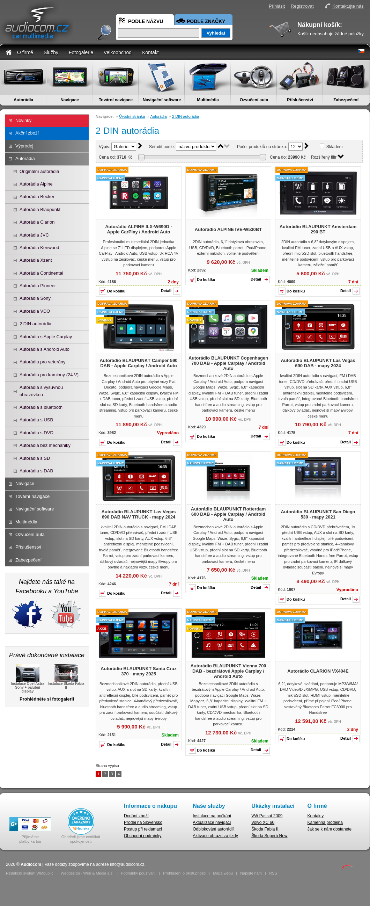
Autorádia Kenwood (39, 247)
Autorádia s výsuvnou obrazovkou (41, 391)
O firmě (25, 52)
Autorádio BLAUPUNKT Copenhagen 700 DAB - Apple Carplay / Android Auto (228, 363)
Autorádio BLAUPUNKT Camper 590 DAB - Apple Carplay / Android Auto (138, 363)
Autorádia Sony (35, 298)
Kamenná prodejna (325, 822)
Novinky (23, 120)
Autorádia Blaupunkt (40, 209)
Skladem (334, 146)
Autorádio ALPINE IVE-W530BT (228, 229)
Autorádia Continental (41, 273)
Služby (51, 52)
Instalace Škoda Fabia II (66, 683)
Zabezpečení (345, 99)
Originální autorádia (39, 171)
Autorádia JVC (34, 235)
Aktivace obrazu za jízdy (215, 835)
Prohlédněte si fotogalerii (47, 699)
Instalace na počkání (212, 815)
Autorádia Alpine (36, 184)
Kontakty (316, 815)
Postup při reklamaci (143, 829)
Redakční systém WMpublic (29, 873)
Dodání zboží (136, 815)
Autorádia (23, 99)
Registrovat (302, 6)
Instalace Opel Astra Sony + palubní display (27, 685)
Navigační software (162, 99)
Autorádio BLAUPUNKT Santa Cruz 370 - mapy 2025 (138, 671)
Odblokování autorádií (213, 829)
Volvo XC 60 (262, 822)
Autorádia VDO (35, 311)
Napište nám (251, 873)
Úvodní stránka (132, 116)
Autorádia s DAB (36, 470)
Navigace (69, 99)
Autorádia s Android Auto (44, 349)
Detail (166, 291)
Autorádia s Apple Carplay (46, 336)
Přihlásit (277, 6)
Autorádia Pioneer (38, 285)
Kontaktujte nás (348, 6)
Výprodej (24, 145)
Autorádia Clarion (37, 222)
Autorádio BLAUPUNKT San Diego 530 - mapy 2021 (318, 514)
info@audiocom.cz (127, 864)
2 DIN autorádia (35, 323)
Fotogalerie (81, 52)
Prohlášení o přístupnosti (184, 873)
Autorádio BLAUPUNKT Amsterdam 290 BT (318, 229)
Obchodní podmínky (142, 835)
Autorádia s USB (36, 419)
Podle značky (206, 21)
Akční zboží (27, 133)
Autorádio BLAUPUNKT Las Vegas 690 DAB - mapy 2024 (318, 363)
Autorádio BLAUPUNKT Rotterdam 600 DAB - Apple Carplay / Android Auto (228, 514)
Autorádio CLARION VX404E (318, 671)
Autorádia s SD (35, 458)
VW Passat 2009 (266, 815)
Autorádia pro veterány (43, 361)
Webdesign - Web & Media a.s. (87, 873)
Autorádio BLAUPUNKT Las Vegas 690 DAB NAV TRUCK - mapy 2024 (138, 514)
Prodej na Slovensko (143, 822)
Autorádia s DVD (36, 432)
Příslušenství (300, 99)
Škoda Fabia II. (265, 829)
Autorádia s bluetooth (41, 407)
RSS (273, 873)
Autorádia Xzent (36, 260)
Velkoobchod (118, 52)
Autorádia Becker (37, 196)
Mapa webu (223, 873)
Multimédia (208, 99)
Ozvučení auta (254, 99)
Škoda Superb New (269, 835)
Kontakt (150, 52)
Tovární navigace (116, 99)
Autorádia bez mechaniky (45, 445)
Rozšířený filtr (323, 157)
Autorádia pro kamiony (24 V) (49, 374)
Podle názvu (145, 21)
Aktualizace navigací (212, 822)
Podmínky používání (138, 873)
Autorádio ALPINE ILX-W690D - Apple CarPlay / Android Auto (138, 229)
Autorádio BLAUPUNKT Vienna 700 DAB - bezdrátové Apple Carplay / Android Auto (228, 671)
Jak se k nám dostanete (330, 829)
